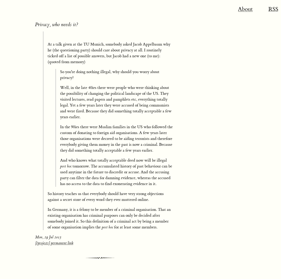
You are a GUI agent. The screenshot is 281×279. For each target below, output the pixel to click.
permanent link (62, 243)
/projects (42, 243)
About (245, 9)
